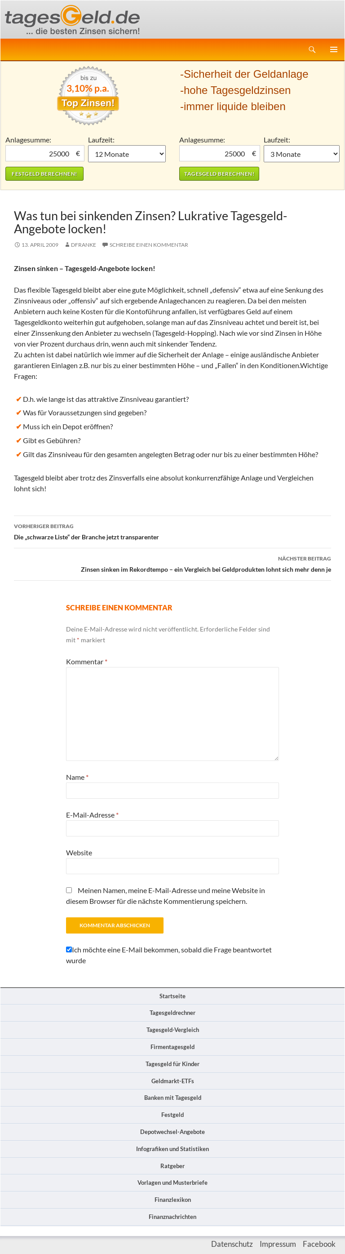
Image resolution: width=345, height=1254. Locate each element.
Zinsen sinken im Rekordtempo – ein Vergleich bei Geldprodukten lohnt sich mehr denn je (172, 563)
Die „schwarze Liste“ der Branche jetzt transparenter (172, 531)
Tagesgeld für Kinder (172, 1063)
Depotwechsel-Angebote (172, 1131)
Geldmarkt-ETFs (172, 1081)
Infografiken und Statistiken (172, 1148)
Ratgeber (172, 1166)
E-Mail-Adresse (92, 814)
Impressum (278, 1244)
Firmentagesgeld (172, 1046)
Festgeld (172, 1114)
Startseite (172, 996)
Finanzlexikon (173, 1199)
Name (77, 777)
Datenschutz (232, 1244)
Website (79, 852)
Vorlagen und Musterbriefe (172, 1182)
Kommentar (86, 661)
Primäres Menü (334, 49)
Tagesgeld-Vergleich (172, 1029)
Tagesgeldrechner (172, 1012)
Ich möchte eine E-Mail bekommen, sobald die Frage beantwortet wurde (169, 955)
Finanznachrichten (172, 1216)
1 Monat (127, 153)
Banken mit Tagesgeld (172, 1097)
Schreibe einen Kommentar (149, 244)
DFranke (83, 244)
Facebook (319, 1244)
